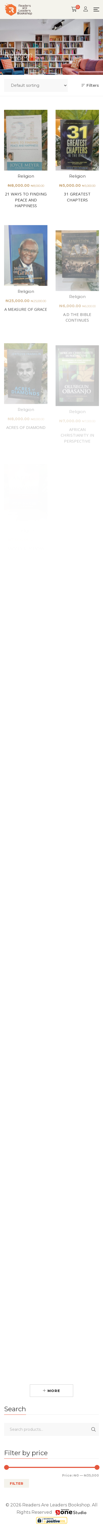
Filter (16, 1483)
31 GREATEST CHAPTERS (77, 198)
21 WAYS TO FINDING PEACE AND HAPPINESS (26, 200)
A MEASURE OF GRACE (25, 325)
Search (93, 1429)
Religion (26, 176)
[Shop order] (36, 85)
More (51, 1390)
